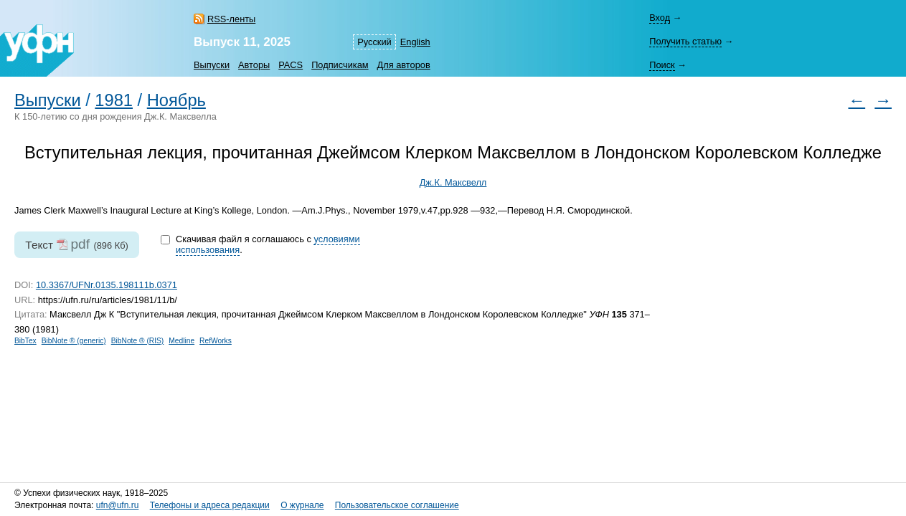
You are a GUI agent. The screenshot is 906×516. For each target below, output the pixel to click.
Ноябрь (176, 100)
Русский (374, 42)
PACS (290, 64)
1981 (114, 100)
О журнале (302, 505)
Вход (659, 17)
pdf (80, 244)
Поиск (661, 64)
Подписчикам (339, 64)
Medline (181, 341)
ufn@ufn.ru (117, 505)
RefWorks (215, 341)
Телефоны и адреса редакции (210, 505)
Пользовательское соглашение (397, 505)
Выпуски (212, 64)
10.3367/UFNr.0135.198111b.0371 (106, 285)
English (415, 42)
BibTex (25, 341)
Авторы (254, 64)
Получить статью (685, 41)
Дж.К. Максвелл (453, 182)
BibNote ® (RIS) (137, 341)
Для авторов (403, 64)
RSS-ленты (231, 19)
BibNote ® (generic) (74, 341)
